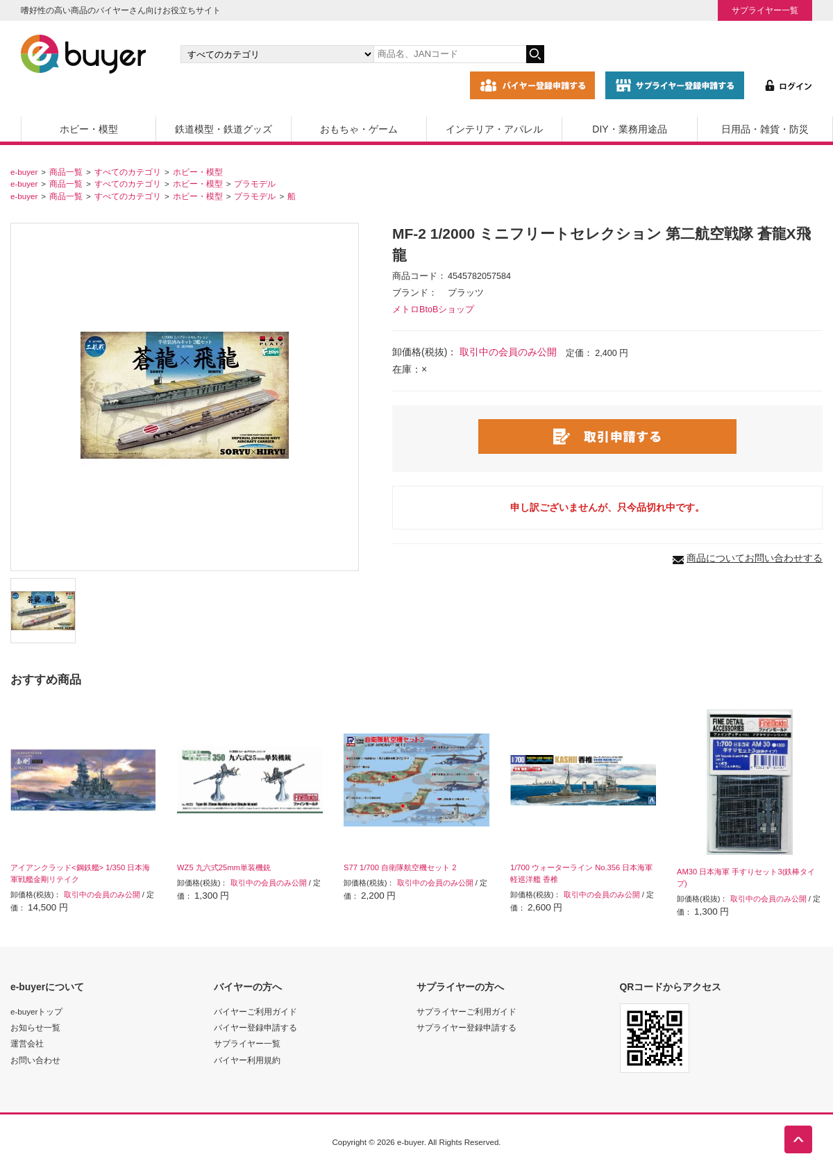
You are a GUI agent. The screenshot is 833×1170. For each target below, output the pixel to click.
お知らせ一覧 (35, 1027)
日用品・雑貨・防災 (765, 129)
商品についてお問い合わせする (755, 557)
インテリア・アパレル (494, 129)
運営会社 (27, 1043)
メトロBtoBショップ (433, 309)
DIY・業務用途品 (629, 129)
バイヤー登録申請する (255, 1027)
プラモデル (255, 183)
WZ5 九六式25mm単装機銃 (224, 867)
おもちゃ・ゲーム (359, 129)
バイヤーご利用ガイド (255, 1011)
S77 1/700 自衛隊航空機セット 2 (400, 867)
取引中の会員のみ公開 (508, 351)
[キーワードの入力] (449, 54)
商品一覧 (66, 171)
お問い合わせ (35, 1060)
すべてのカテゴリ (127, 171)
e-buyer (23, 171)
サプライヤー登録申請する (466, 1027)
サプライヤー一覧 (765, 10)
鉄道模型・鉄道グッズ (223, 129)
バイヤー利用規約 (247, 1060)
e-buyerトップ (36, 1011)
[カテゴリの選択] (276, 54)
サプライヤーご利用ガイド (466, 1011)
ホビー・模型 (89, 129)
